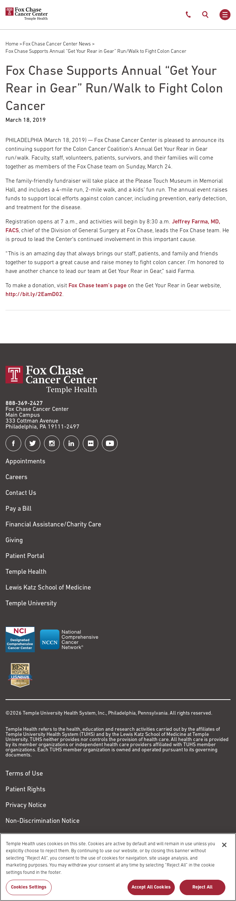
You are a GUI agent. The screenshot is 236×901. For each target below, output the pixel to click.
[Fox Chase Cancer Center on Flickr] (91, 443)
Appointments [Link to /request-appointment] (25, 461)
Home (11, 44)
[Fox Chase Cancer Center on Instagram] (52, 443)
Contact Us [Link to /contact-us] (20, 493)
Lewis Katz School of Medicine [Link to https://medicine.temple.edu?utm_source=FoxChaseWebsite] (48, 587)
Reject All (202, 891)
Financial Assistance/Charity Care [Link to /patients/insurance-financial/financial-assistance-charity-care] (53, 524)
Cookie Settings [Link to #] (27, 836)
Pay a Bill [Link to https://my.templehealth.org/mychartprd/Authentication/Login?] (18, 509)
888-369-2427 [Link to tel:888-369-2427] (24, 403)
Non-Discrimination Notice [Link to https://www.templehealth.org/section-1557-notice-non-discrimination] (42, 821)
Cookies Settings (29, 891)
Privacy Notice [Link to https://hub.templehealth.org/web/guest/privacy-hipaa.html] (25, 805)
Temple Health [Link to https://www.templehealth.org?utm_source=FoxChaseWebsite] (26, 572)
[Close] (224, 849)
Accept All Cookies (151, 891)
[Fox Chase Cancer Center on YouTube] (110, 443)
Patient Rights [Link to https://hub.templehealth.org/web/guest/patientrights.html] (25, 789)
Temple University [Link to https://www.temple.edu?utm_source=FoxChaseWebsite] (31, 603)
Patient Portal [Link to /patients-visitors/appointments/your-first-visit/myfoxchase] (24, 556)
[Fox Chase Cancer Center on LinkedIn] (71, 443)
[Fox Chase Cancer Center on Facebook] (13, 443)
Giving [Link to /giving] (14, 540)
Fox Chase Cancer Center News (57, 44)
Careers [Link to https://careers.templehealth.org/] (16, 477)
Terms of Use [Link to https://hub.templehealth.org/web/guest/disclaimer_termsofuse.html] (24, 773)
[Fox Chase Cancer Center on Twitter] (33, 443)
